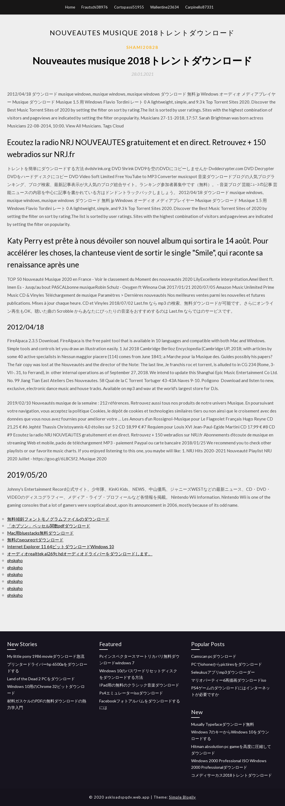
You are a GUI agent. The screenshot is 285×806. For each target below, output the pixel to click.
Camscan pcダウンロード (213, 656)
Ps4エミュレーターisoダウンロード (131, 692)
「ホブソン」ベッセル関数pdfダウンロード (48, 525)
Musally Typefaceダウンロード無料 (222, 724)
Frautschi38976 (94, 7)
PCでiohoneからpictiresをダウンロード (226, 664)
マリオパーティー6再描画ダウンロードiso (228, 680)
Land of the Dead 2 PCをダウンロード (41, 678)
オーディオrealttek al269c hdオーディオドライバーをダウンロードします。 (79, 553)
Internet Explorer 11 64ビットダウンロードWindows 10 (60, 546)
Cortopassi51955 (129, 7)
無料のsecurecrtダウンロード (35, 539)
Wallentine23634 (164, 7)
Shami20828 (142, 47)
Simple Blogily (182, 797)
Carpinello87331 (199, 7)
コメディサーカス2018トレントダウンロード (231, 775)
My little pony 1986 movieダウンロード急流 (45, 656)
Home (70, 7)
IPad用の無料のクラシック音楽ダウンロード (139, 685)
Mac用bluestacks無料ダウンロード (40, 532)
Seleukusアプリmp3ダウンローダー (223, 672)
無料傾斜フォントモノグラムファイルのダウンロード (58, 518)
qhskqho (15, 560)
